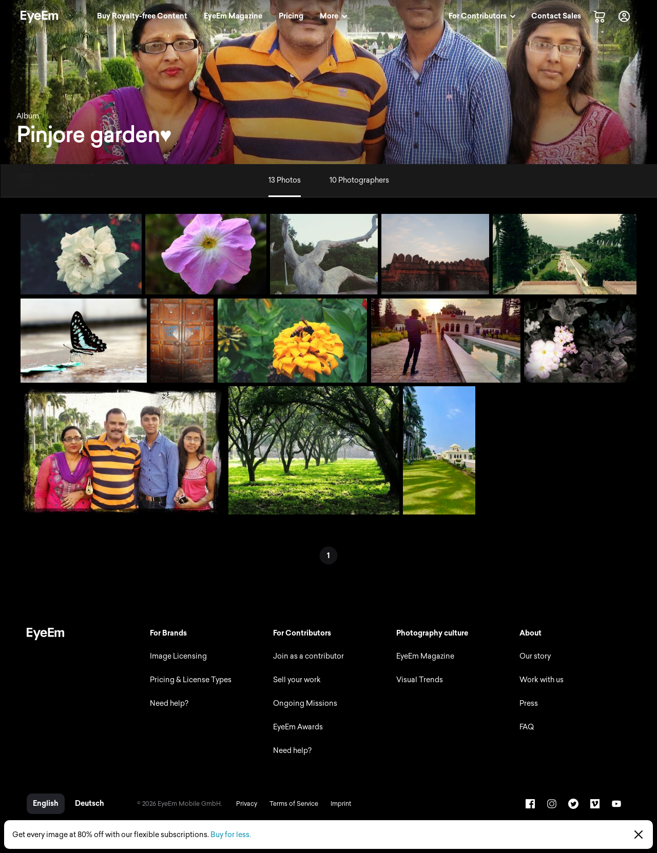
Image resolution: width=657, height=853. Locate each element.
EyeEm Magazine (425, 656)
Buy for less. (230, 834)
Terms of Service (293, 803)
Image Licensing (178, 656)
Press (528, 703)
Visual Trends (419, 680)
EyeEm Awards (298, 727)
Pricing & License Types (190, 680)
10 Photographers (359, 180)
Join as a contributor (308, 656)
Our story (535, 656)
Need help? (169, 703)
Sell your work (297, 680)
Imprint (341, 803)
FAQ (526, 727)
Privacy (246, 803)
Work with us (541, 680)
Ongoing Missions (305, 703)
